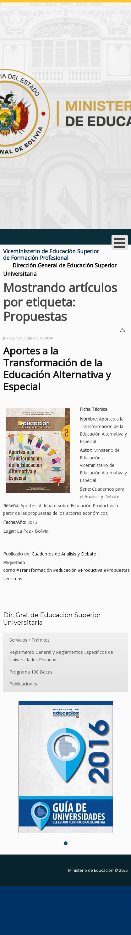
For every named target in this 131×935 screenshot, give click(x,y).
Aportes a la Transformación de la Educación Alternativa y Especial (57, 368)
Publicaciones (23, 684)
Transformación (35, 570)
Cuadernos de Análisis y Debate (64, 554)
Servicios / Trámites (29, 640)
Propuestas (118, 570)
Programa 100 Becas (30, 672)
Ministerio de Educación (90, 870)
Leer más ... (14, 578)
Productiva (91, 570)
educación (66, 570)
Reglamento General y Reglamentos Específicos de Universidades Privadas (61, 656)
